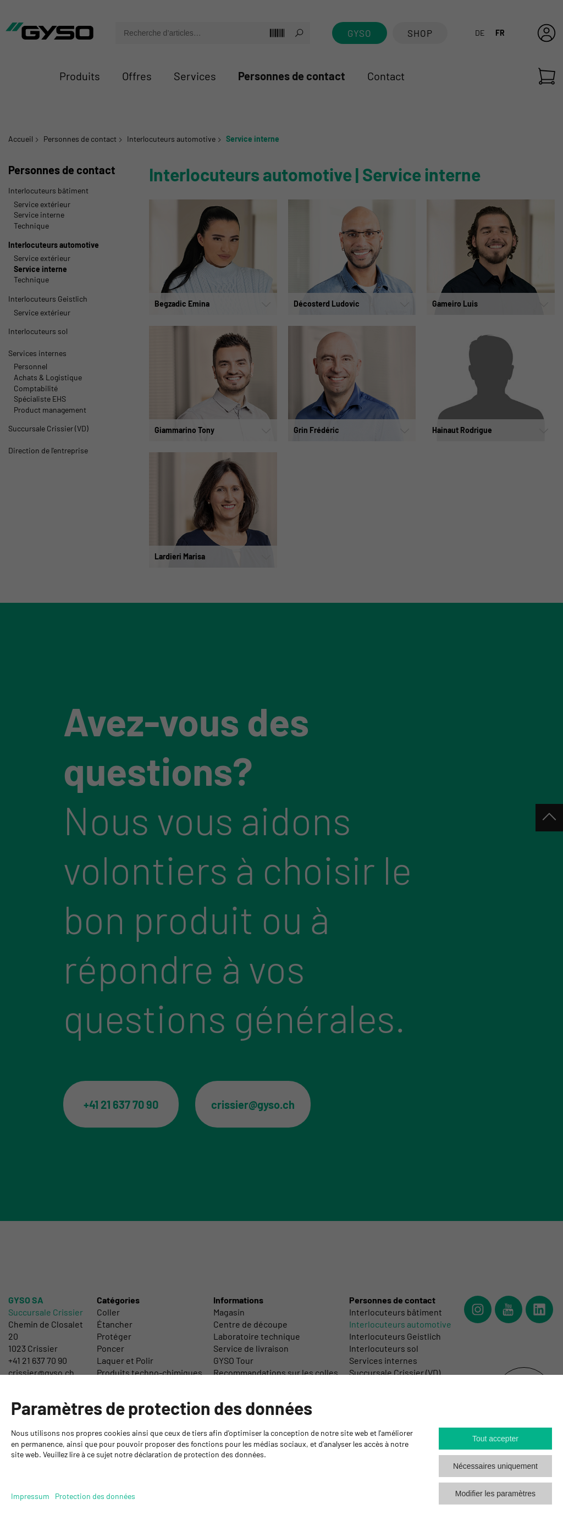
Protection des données (95, 1496)
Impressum (30, 1496)
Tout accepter (495, 1438)
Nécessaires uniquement (495, 1466)
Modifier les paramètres (495, 1493)
